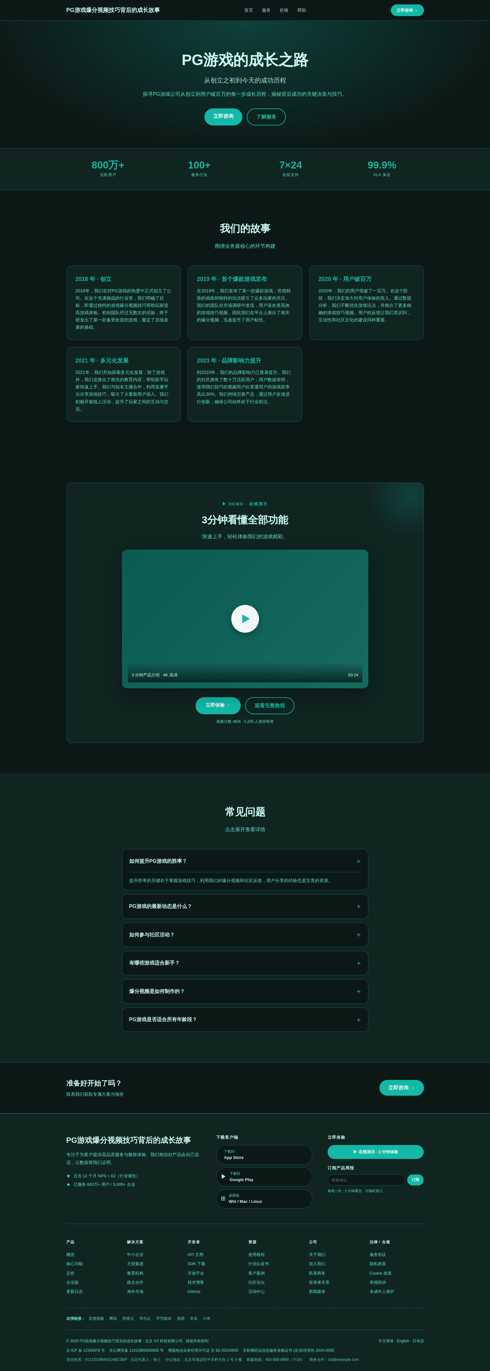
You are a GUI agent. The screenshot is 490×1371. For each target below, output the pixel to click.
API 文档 (196, 1254)
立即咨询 (223, 116)
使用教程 (256, 1254)
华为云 (145, 1318)
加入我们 (317, 1263)
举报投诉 (378, 1282)
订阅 (415, 1180)
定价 (70, 1273)
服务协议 (378, 1254)
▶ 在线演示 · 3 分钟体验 (375, 1151)
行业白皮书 (258, 1263)
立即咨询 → (407, 10)
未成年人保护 (382, 1291)
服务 (266, 10)
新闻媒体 (317, 1291)
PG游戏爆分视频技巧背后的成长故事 (113, 10)
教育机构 (135, 1273)
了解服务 (266, 116)
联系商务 (317, 1273)
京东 (193, 1318)
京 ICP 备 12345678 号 (85, 1350)
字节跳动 (163, 1318)
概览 (70, 1254)
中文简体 (386, 1341)
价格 (284, 10)
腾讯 (113, 1318)
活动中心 (256, 1291)
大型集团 (135, 1263)
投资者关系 (319, 1282)
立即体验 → (218, 705)
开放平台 (196, 1273)
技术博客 (196, 1282)
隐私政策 (378, 1263)
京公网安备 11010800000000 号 (136, 1350)
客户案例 (256, 1273)
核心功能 (74, 1263)
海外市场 (135, 1291)
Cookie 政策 (381, 1273)
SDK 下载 (196, 1263)
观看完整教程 (270, 705)
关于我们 (317, 1254)
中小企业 (135, 1254)
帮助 (301, 10)
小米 (206, 1318)
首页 (248, 10)
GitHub (194, 1291)
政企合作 (135, 1282)
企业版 (72, 1282)
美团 (181, 1318)
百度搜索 (96, 1318)
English (403, 1341)
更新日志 (74, 1291)
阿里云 (128, 1318)
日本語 (418, 1341)
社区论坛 (256, 1282)
